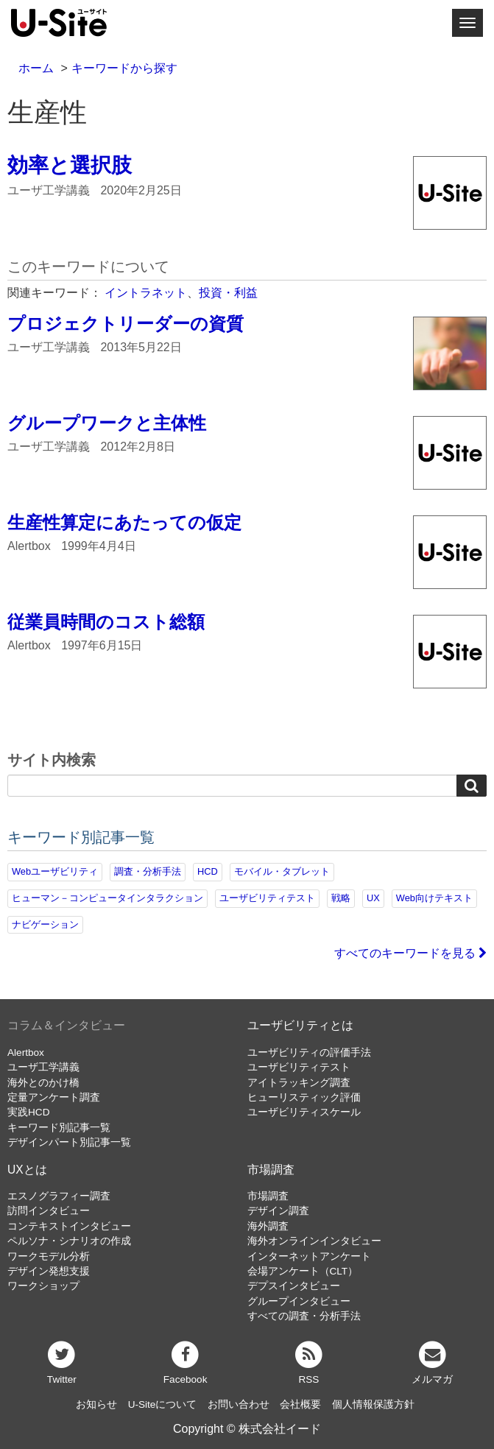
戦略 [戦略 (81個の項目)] (340, 897)
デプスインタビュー (293, 1285)
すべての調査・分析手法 (304, 1316)
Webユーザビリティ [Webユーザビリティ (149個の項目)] (55, 871)
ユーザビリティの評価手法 (309, 1052)
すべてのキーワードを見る (410, 953)
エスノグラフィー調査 (58, 1196)
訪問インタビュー (48, 1210)
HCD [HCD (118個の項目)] (207, 871)
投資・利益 (228, 292)
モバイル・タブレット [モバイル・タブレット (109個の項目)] (282, 871)
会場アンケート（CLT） (303, 1271)
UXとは (27, 1169)
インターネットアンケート (309, 1256)
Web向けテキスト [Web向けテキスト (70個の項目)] (434, 897)
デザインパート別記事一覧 (69, 1142)
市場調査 (270, 1169)
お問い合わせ (238, 1404)
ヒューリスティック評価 (304, 1097)
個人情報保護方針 (373, 1404)
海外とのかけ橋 (43, 1082)
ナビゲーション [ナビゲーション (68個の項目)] (45, 924)
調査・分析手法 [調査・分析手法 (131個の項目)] (147, 871)
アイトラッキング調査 (298, 1082)
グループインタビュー (298, 1301)
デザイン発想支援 (48, 1271)
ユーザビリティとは (300, 1025)
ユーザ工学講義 (43, 1067)
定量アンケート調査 (53, 1097)
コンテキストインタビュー (69, 1226)
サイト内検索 (51, 760)
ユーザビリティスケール (304, 1112)
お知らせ (96, 1404)
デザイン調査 (278, 1210)
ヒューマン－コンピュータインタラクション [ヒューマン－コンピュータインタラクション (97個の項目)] (107, 897)
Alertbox (25, 1052)
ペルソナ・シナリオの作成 (69, 1241)
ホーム (36, 68)
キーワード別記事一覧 (58, 1127)
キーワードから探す (124, 68)
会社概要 (300, 1404)
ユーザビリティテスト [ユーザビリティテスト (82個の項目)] (267, 897)
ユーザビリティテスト (298, 1067)
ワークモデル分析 (48, 1256)
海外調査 (268, 1226)
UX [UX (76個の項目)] (373, 897)
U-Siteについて (162, 1404)
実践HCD (28, 1112)
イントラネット (146, 292)
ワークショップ (43, 1285)
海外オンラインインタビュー (314, 1241)
